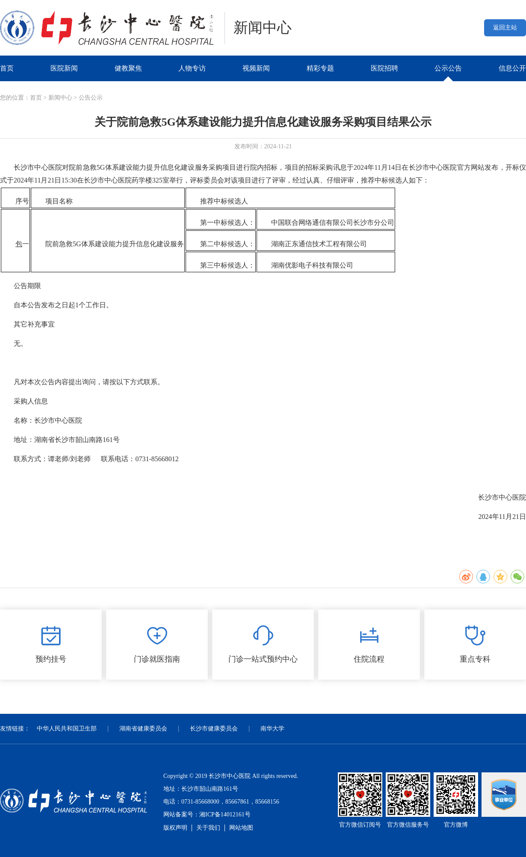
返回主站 (505, 27)
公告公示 (91, 97)
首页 (7, 68)
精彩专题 (320, 68)
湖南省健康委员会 (143, 728)
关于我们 (208, 828)
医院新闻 (64, 68)
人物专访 (192, 68)
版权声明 (175, 828)
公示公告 (448, 68)
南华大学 (272, 728)
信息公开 (512, 68)
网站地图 (241, 828)
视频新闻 (256, 68)
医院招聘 (384, 68)
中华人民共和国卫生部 (67, 728)
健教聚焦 (128, 68)
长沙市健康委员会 (214, 728)
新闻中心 (60, 97)
